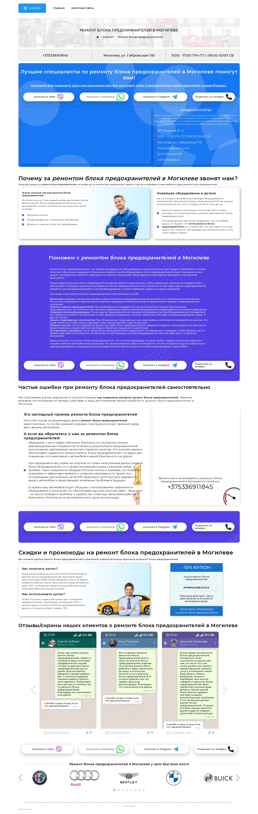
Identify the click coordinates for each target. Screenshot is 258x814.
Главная (59, 8)
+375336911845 (190, 487)
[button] (114, 790)
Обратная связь (82, 8)
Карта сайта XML (25, 809)
